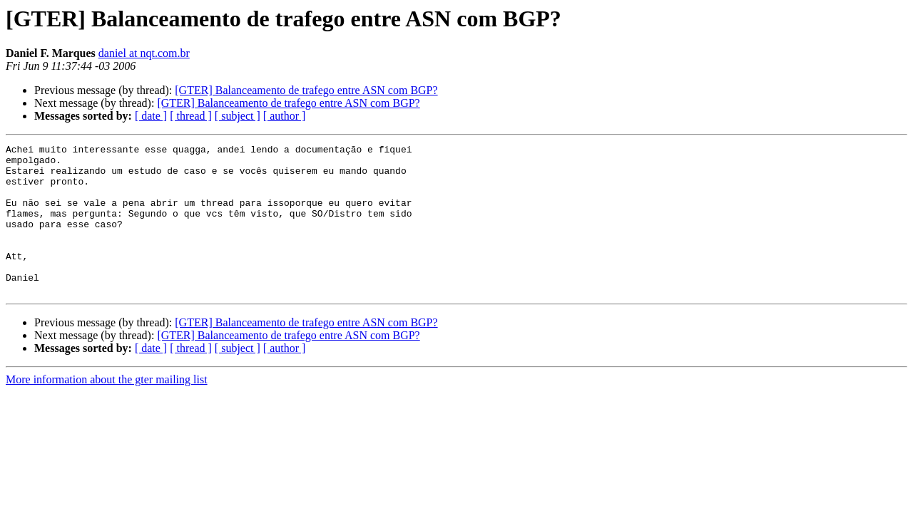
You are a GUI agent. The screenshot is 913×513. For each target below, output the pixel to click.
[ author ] (284, 116)
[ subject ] (237, 116)
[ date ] (151, 116)
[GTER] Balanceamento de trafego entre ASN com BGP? (306, 90)
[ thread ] (191, 116)
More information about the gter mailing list (107, 409)
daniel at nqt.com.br (144, 53)
